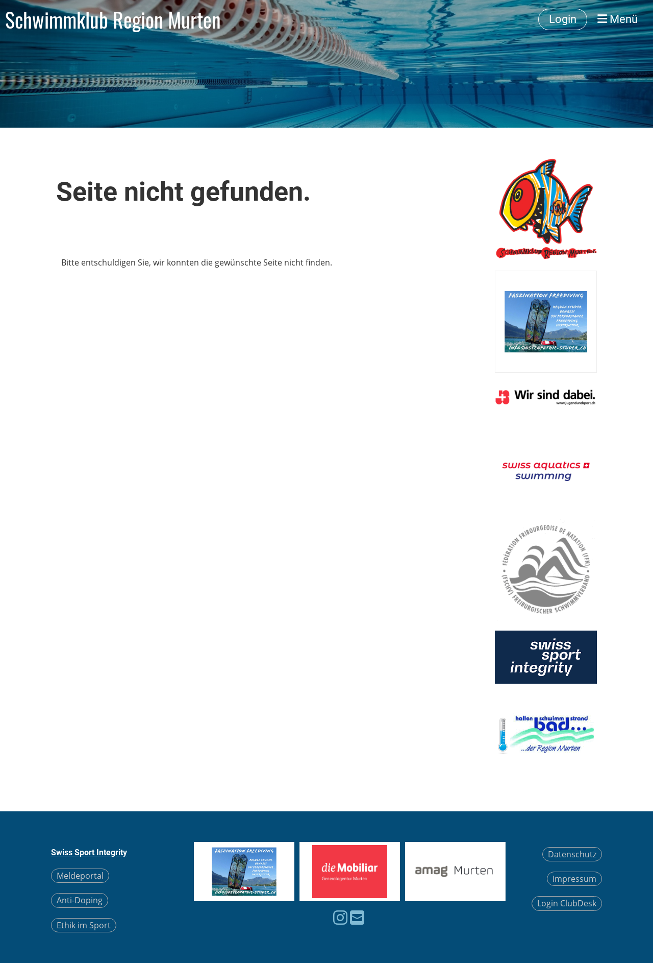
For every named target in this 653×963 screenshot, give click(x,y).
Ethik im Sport (84, 925)
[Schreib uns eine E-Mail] (357, 917)
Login (562, 19)
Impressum (574, 878)
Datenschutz (572, 854)
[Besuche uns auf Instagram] (340, 917)
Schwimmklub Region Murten (113, 19)
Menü (617, 19)
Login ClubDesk (566, 903)
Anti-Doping (80, 900)
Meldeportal (80, 875)
